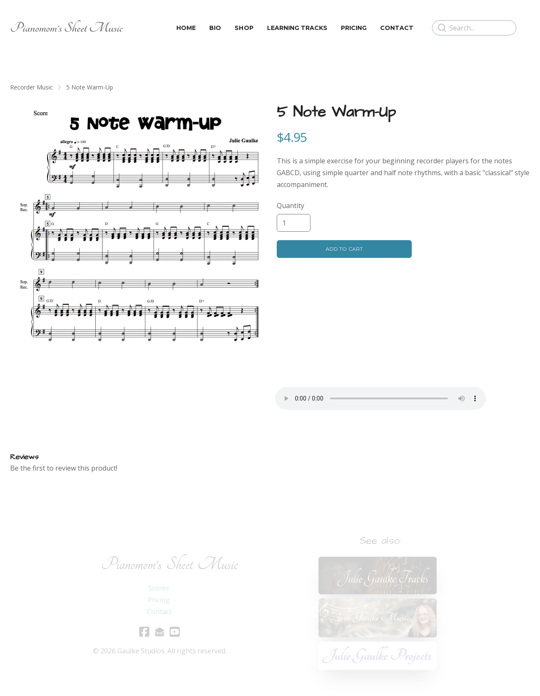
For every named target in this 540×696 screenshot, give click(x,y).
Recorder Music (31, 87)
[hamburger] (133, 28)
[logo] (66, 27)
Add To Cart (344, 249)
